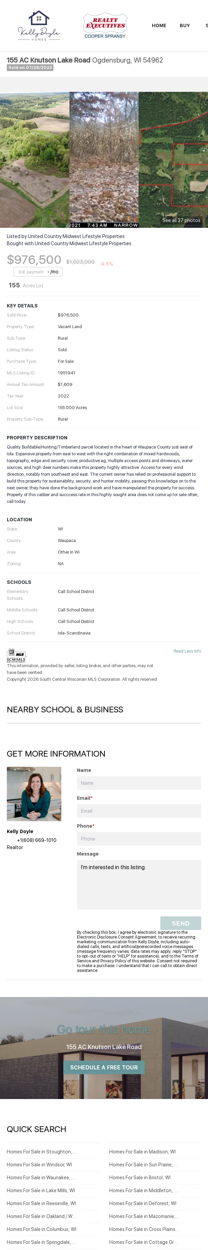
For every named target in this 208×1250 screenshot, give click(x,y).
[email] (139, 811)
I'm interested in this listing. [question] (139, 885)
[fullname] (139, 783)
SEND (181, 923)
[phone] (139, 839)
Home (159, 25)
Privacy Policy (113, 961)
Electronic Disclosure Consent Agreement (116, 937)
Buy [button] (185, 25)
